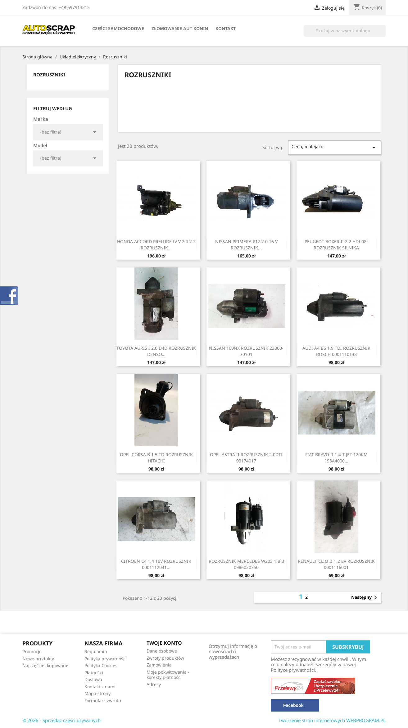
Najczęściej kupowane (45, 665)
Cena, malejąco (335, 147)
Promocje (32, 651)
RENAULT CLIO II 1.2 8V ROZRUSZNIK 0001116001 (336, 564)
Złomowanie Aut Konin (180, 28)
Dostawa (93, 679)
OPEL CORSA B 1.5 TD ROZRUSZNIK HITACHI (156, 458)
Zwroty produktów (165, 658)
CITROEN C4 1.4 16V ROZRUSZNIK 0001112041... (156, 564)
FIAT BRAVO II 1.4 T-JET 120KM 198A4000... (336, 458)
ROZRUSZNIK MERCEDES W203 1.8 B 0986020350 (246, 564)
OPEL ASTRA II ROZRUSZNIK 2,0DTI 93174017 (246, 458)
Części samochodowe (118, 28)
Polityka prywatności (105, 659)
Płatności (93, 673)
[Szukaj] (345, 31)
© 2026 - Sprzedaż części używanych (61, 720)
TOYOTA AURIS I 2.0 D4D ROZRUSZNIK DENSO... (156, 351)
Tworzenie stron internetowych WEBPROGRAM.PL (332, 720)
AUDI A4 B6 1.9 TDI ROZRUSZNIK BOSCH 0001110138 (336, 351)
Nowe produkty (38, 659)
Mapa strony (97, 693)
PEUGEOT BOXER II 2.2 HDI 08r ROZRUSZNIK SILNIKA (336, 245)
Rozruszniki (49, 74)
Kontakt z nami (100, 686)
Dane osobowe (162, 651)
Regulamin (95, 651)
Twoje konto (164, 642)
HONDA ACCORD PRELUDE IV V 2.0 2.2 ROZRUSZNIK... (156, 245)
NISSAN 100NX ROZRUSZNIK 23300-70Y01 (246, 351)
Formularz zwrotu (102, 700)
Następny (365, 597)
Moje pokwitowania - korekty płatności (168, 674)
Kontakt (225, 28)
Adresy (154, 684)
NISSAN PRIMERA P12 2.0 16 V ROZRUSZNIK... (246, 245)
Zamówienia (159, 665)
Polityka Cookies (100, 665)
